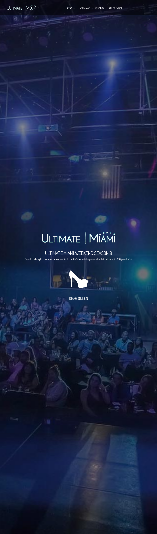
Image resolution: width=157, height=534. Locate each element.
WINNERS (99, 7)
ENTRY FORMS (115, 7)
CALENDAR (85, 7)
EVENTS (71, 7)
